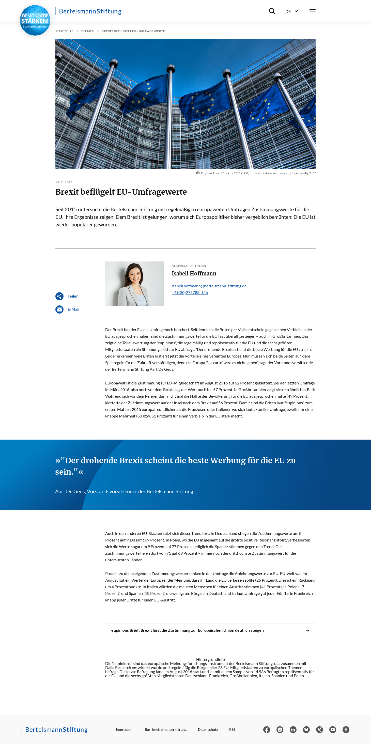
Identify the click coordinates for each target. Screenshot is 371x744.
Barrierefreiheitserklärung (166, 729)
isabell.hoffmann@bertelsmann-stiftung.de (209, 285)
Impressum (124, 729)
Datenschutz (208, 729)
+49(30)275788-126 (190, 292)
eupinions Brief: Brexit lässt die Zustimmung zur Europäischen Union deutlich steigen (210, 630)
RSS (232, 729)
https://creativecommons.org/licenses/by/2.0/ (283, 173)
